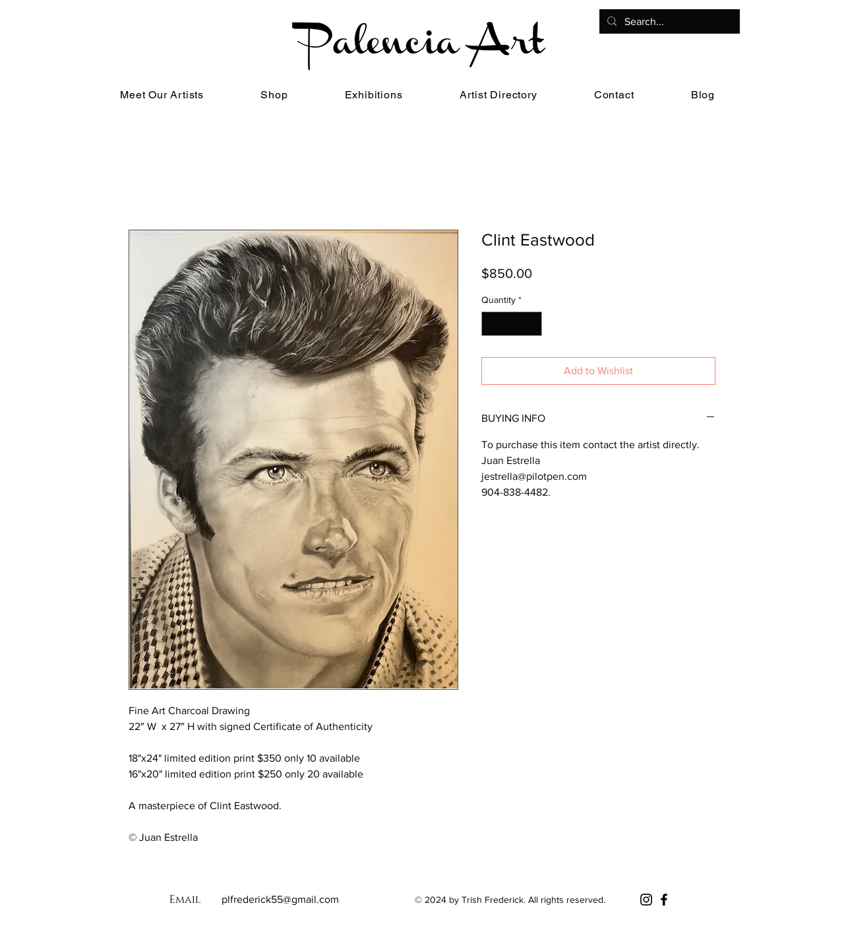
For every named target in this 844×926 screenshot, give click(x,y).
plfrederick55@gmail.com (280, 899)
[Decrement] (491, 323)
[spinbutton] (512, 323)
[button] (274, 95)
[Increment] (532, 323)
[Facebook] (664, 900)
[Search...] (668, 21)
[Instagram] (646, 900)
